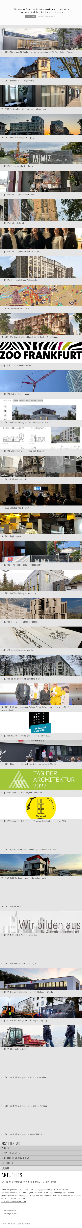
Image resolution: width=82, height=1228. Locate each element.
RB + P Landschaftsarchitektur (13, 1201)
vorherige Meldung (10, 1213)
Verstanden (31, 16)
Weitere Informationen (46, 16)
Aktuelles (7, 1163)
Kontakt (4, 1224)
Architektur (10, 1143)
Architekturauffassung (15, 1158)
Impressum (11, 1224)
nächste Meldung (10, 1210)
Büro (5, 1168)
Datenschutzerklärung (24, 1224)
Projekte (6, 1148)
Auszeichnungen (10, 1153)
